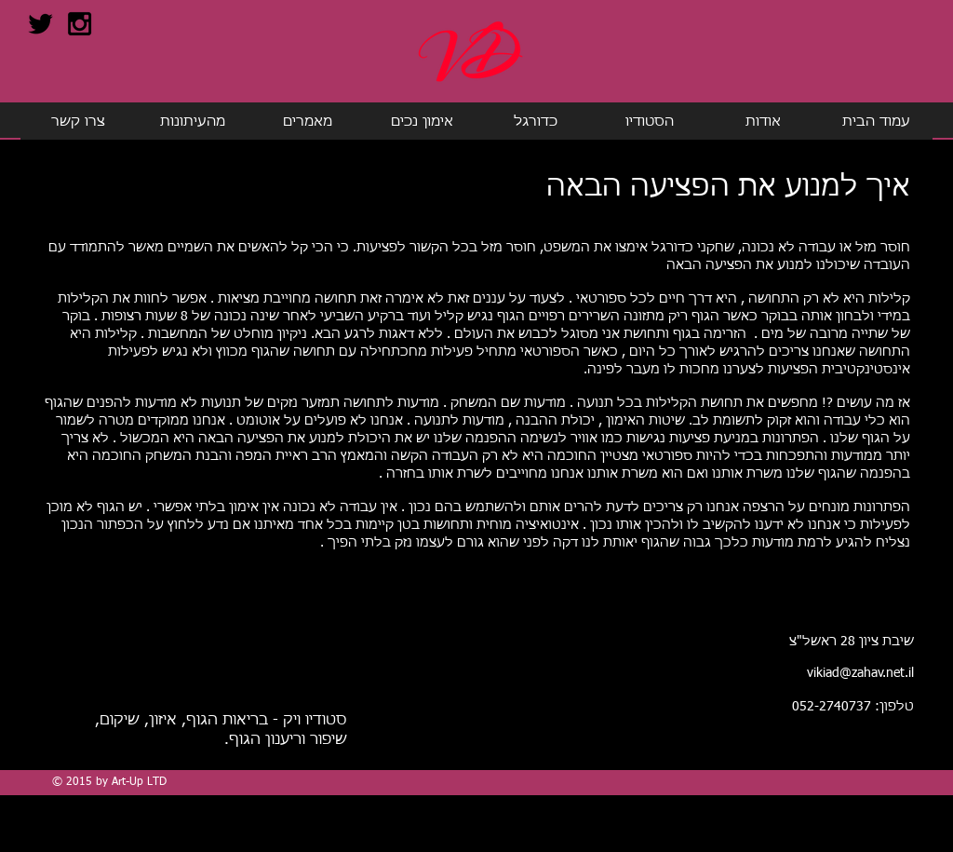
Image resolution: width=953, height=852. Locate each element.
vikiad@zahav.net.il (860, 673)
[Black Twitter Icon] (40, 23)
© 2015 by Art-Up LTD (109, 782)
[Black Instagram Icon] (79, 23)
